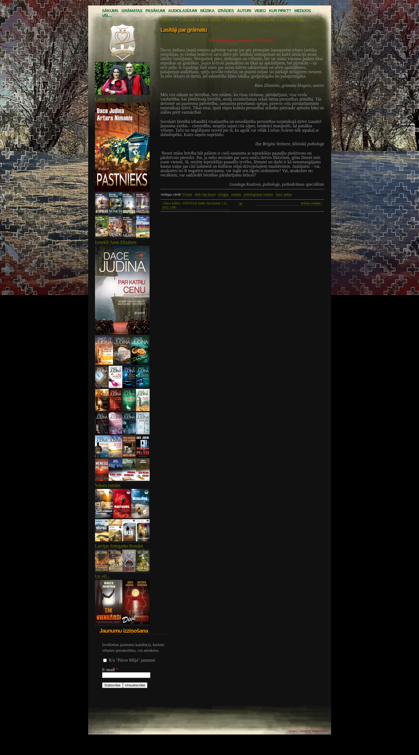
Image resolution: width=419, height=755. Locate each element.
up (240, 203)
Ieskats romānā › (311, 203)
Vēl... (107, 15)
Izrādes (226, 10)
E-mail (110, 669)
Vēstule (187, 194)
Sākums (110, 10)
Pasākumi (155, 10)
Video (260, 10)
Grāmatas (131, 10)
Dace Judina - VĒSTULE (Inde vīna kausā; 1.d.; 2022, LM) (252, 19)
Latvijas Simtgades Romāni (119, 546)
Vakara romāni (108, 485)
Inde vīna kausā (205, 194)
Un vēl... (102, 576)
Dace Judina (284, 194)
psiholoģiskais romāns (258, 194)
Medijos (302, 10)
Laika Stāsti (105, 99)
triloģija (223, 194)
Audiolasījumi (182, 10)
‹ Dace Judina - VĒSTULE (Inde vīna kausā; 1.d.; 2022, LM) (194, 205)
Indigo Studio (320, 730)
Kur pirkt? (280, 10)
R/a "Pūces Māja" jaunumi (132, 660)
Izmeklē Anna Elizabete (116, 242)
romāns (236, 194)
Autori (244, 10)
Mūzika (207, 10)
